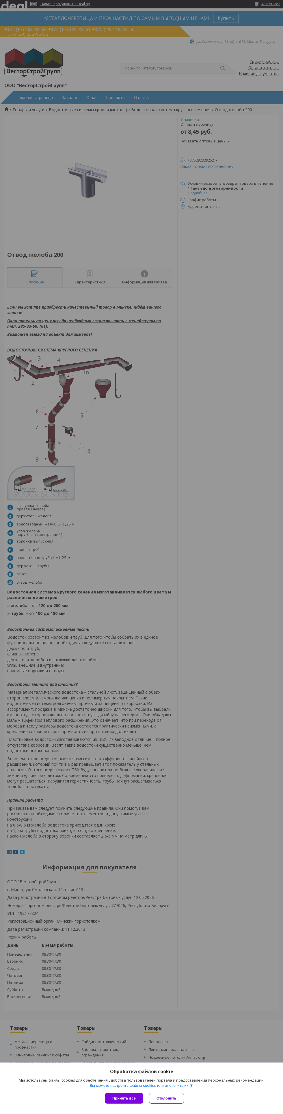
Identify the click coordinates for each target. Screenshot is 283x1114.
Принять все (124, 1098)
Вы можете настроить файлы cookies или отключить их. (139, 1085)
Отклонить (166, 1098)
